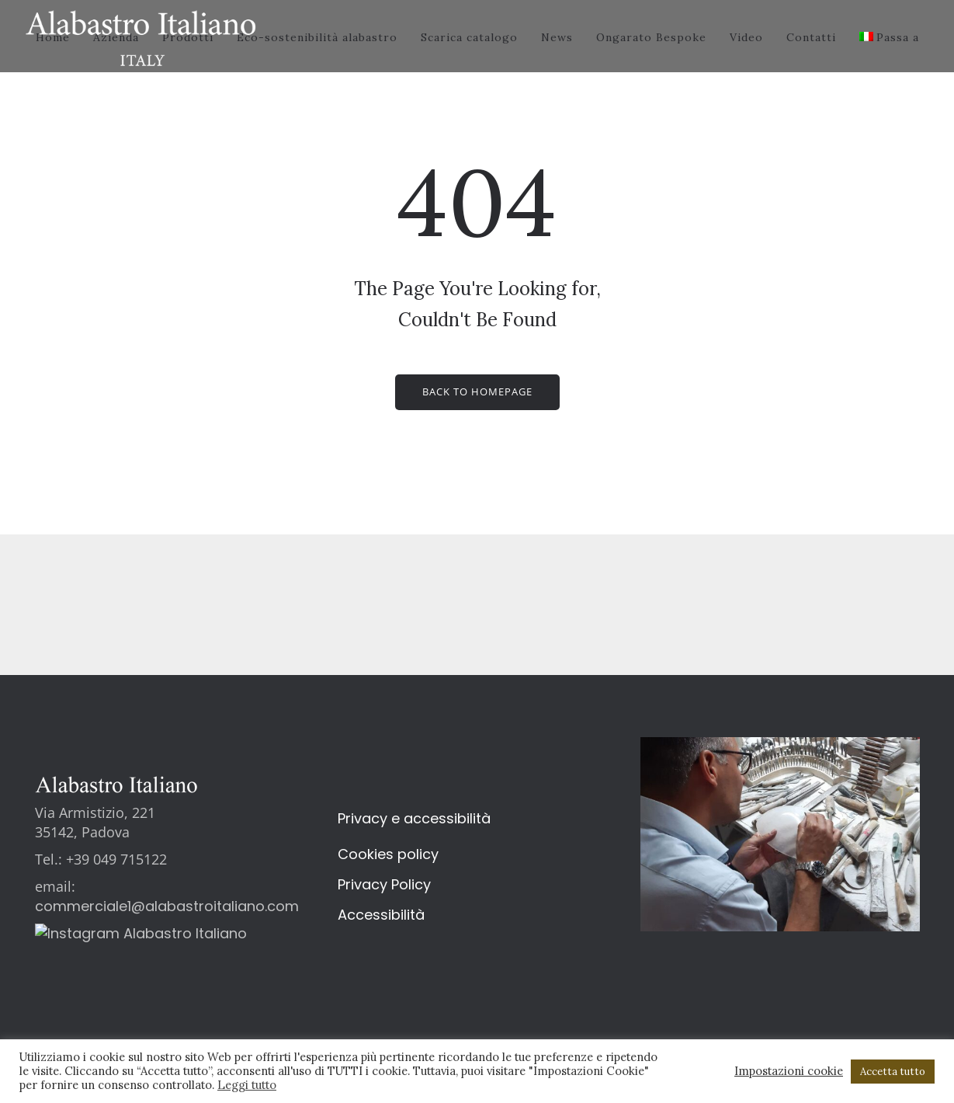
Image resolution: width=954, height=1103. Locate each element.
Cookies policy (388, 854)
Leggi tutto (246, 1084)
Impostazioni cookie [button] (788, 1071)
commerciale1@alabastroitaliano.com (167, 906)
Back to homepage (477, 391)
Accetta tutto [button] (892, 1071)
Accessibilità (381, 914)
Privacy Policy (384, 884)
